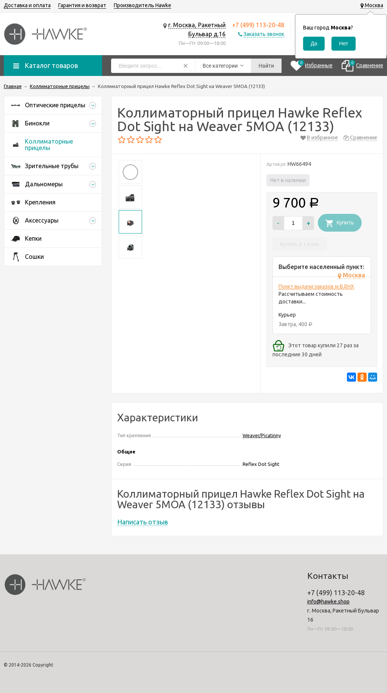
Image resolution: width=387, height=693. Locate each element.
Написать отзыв (142, 522)
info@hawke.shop (328, 602)
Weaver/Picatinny (262, 435)
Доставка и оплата (27, 5)
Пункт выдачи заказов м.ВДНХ (316, 286)
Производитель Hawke (142, 5)
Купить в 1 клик (299, 244)
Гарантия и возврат (82, 5)
